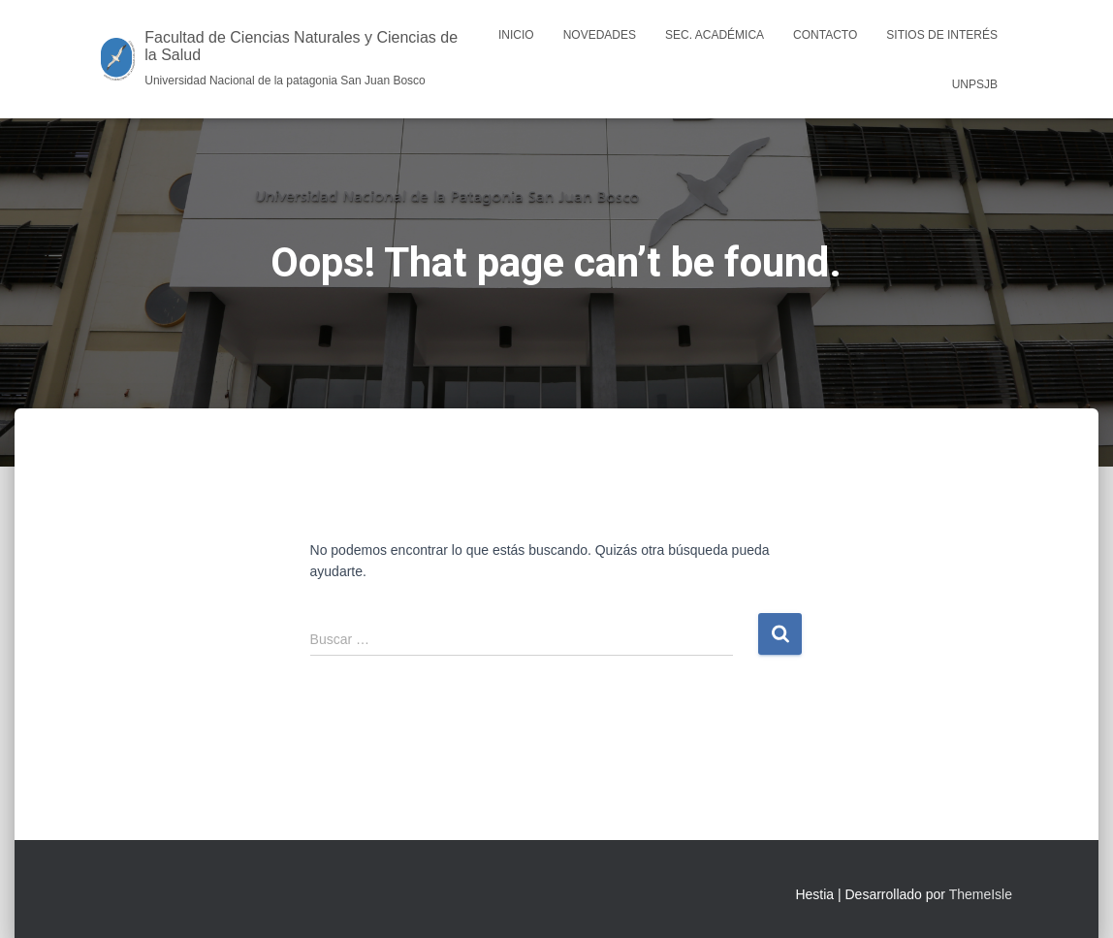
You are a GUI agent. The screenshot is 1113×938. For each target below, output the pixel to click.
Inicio (516, 35)
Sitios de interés (942, 35)
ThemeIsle (980, 894)
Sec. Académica (714, 35)
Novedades (599, 35)
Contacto (825, 35)
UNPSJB (975, 84)
